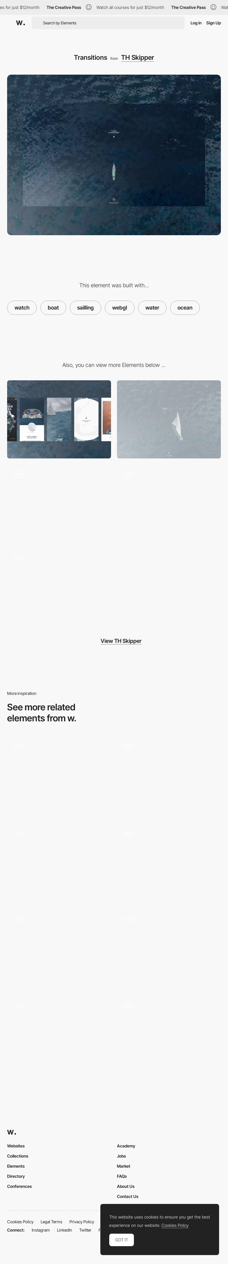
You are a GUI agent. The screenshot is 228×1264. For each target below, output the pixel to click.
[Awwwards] (20, 23)
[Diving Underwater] (59, 1035)
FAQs (122, 1176)
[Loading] (59, 503)
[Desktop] (169, 419)
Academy (126, 1145)
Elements (16, 1166)
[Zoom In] (59, 949)
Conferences (19, 1186)
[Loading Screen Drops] (169, 1035)
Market (123, 1166)
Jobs (121, 1155)
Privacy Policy (81, 1221)
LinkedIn (64, 1229)
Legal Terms (51, 1221)
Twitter (85, 1229)
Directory (16, 1176)
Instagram (41, 1229)
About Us (125, 1186)
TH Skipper (137, 57)
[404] (169, 949)
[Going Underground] (59, 861)
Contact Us (127, 1196)
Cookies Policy (20, 1221)
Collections (17, 1155)
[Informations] (59, 587)
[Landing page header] (169, 861)
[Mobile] (59, 419)
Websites (16, 1145)
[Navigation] (169, 503)
